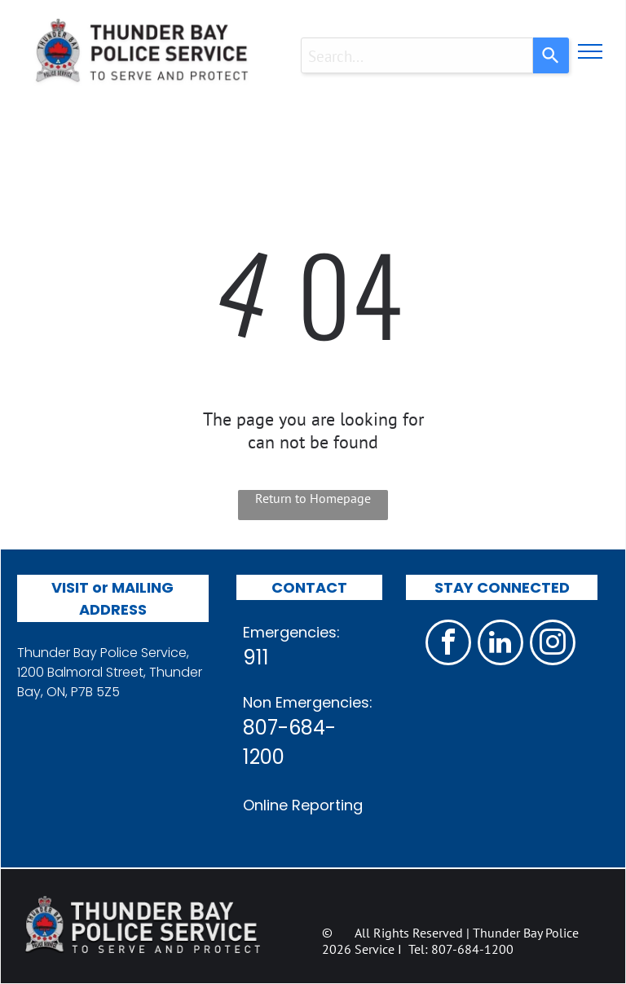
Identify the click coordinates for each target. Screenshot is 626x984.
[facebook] (448, 644)
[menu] (590, 51)
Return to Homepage (313, 498)
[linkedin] (500, 644)
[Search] (551, 55)
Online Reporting (303, 805)
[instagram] (552, 644)
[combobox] (417, 55)
